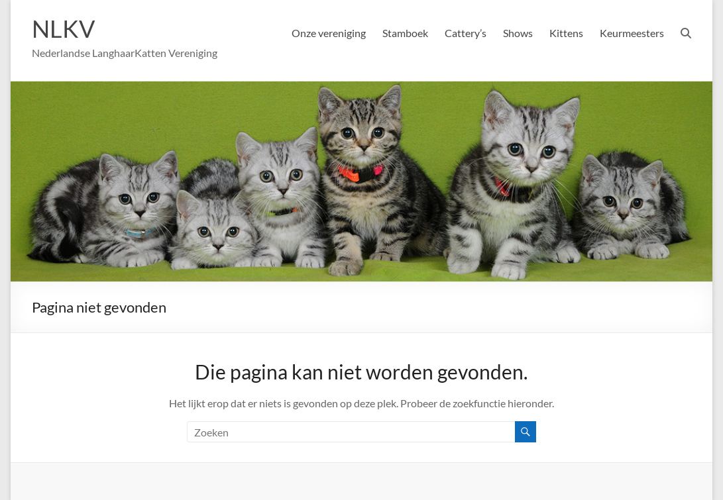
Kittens (566, 32)
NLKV (63, 28)
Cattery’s (465, 32)
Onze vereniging (329, 32)
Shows (518, 32)
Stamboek (405, 32)
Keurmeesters (632, 32)
